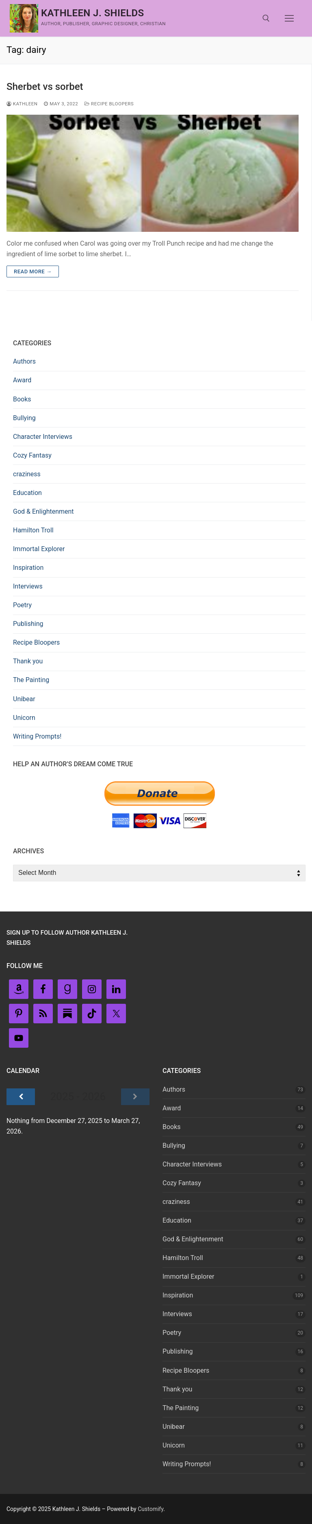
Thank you (28, 661)
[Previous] (20, 1096)
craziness (27, 474)
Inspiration (28, 567)
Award (22, 380)
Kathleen (21, 104)
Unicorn (24, 718)
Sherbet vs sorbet (44, 86)
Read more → (33, 271)
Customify (150, 1509)
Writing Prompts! (37, 736)
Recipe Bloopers (109, 104)
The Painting (31, 680)
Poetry (22, 605)
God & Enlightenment (43, 511)
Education (27, 493)
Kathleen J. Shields (92, 13)
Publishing (28, 624)
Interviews (28, 586)
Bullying (24, 418)
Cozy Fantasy (32, 455)
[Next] (135, 1096)
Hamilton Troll (33, 530)
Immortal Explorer (39, 549)
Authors (24, 361)
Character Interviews (42, 436)
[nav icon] (289, 18)
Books (22, 399)
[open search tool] (266, 18)
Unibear (24, 699)
